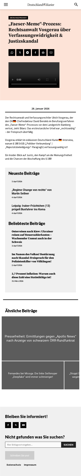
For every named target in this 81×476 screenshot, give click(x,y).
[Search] (68, 445)
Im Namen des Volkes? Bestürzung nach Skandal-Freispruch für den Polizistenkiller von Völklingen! (33, 258)
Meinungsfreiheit (18, 17)
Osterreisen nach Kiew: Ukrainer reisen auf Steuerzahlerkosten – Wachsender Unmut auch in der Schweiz (32, 237)
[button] (5, 4)
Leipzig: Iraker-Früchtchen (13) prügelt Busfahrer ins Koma (31, 207)
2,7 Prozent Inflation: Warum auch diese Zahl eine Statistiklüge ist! (33, 275)
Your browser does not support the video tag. (33, 75)
